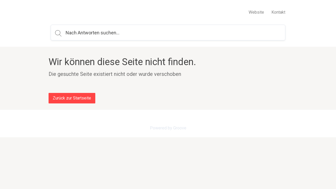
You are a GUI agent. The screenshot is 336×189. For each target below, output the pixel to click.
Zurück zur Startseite (72, 98)
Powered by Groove (168, 127)
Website (256, 12)
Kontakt (278, 12)
